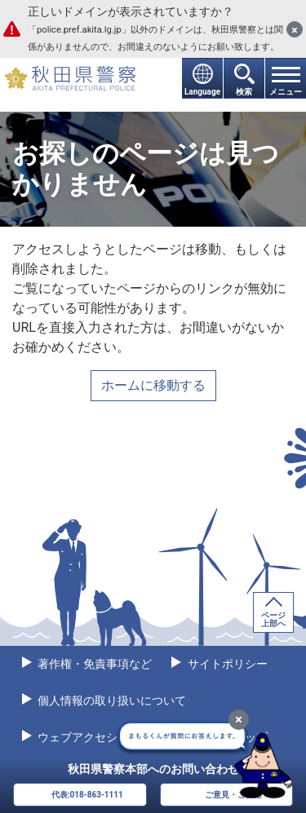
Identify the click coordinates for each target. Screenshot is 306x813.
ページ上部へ (273, 619)
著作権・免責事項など (93, 663)
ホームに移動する (153, 385)
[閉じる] (294, 29)
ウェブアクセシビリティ (99, 737)
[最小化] (238, 719)
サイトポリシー (225, 663)
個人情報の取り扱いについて (110, 700)
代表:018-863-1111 (87, 794)
